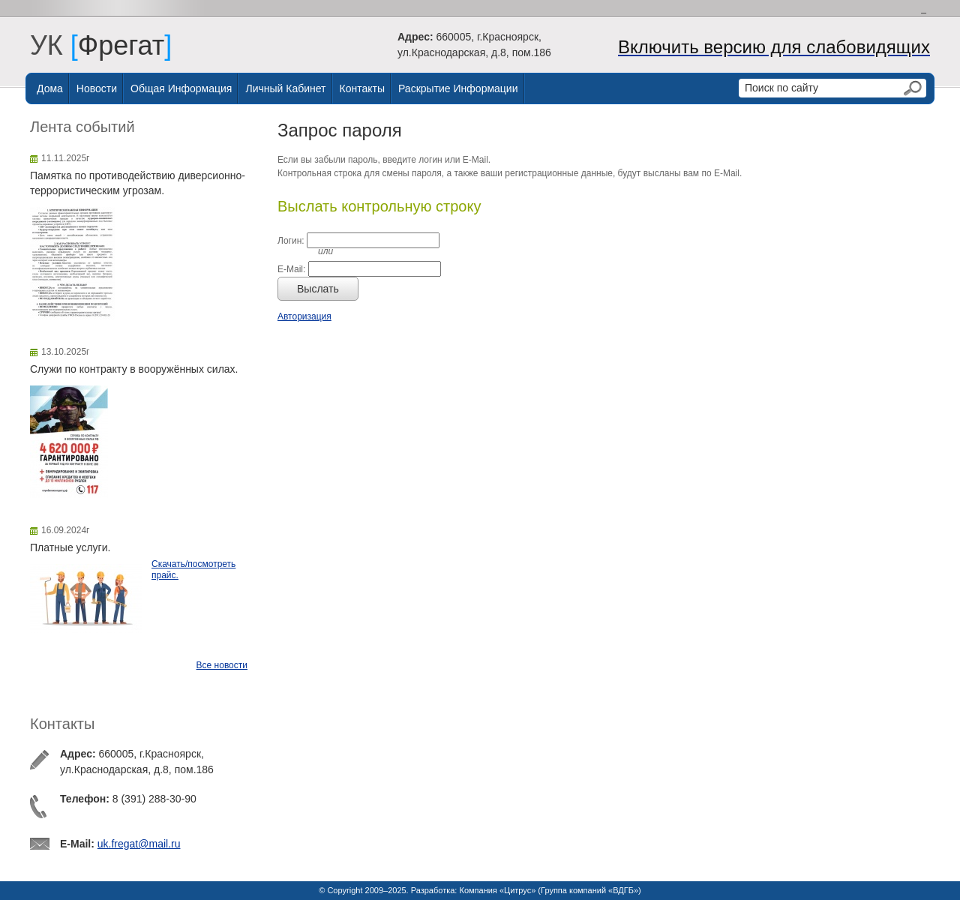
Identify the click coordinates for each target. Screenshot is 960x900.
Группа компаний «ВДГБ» (589, 890)
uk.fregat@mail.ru (139, 844)
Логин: (291, 241)
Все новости (222, 665)
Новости (96, 88)
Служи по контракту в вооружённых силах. (134, 369)
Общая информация (181, 88)
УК (54, 45)
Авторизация (305, 316)
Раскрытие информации (458, 88)
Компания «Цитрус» (497, 890)
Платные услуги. (70, 548)
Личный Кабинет (285, 88)
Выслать (318, 289)
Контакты (362, 88)
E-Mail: (291, 269)
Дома (50, 88)
